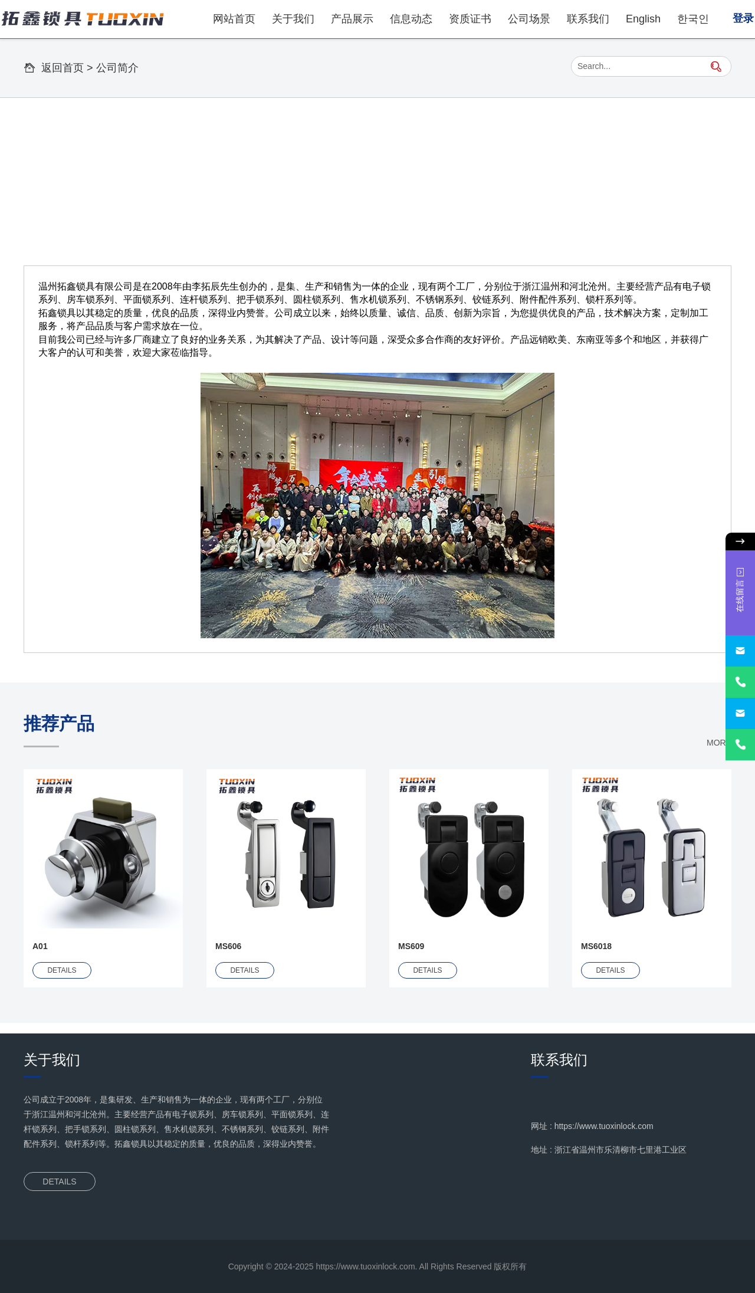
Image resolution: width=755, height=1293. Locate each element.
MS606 (228, 946)
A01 (40, 946)
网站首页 (234, 19)
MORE (719, 742)
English (643, 19)
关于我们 (293, 19)
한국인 (693, 19)
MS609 (411, 946)
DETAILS (61, 970)
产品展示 (352, 19)
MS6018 (596, 946)
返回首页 (62, 68)
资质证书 (470, 19)
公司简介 (117, 68)
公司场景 (529, 19)
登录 (743, 18)
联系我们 (588, 19)
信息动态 (411, 19)
